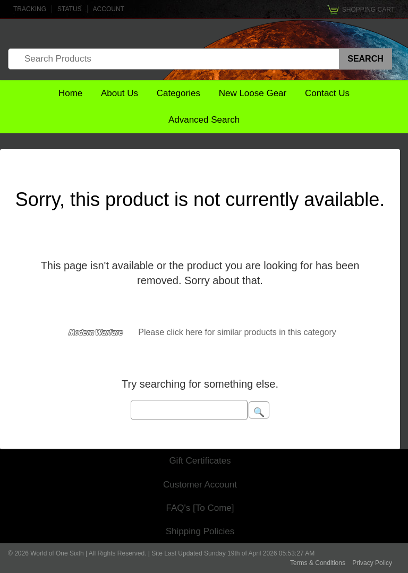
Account (108, 9)
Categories (178, 93)
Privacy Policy (372, 563)
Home (70, 93)
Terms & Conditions (317, 563)
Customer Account (200, 485)
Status (69, 9)
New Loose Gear (253, 93)
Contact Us (327, 93)
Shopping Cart (368, 9)
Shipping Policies (200, 531)
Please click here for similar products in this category (237, 332)
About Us (119, 93)
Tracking (29, 9)
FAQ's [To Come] (200, 508)
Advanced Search (204, 120)
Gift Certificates (200, 461)
